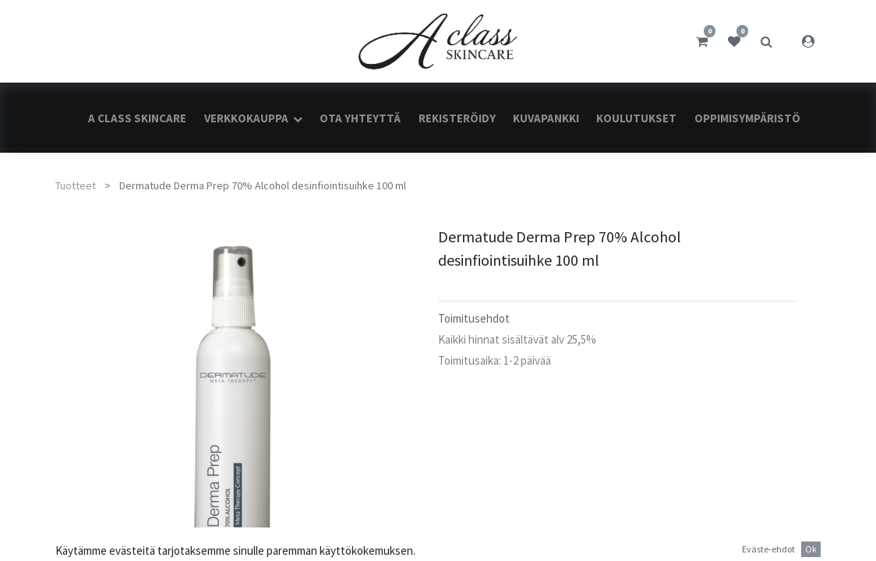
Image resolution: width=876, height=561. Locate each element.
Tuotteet (75, 185)
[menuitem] (137, 118)
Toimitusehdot (474, 318)
